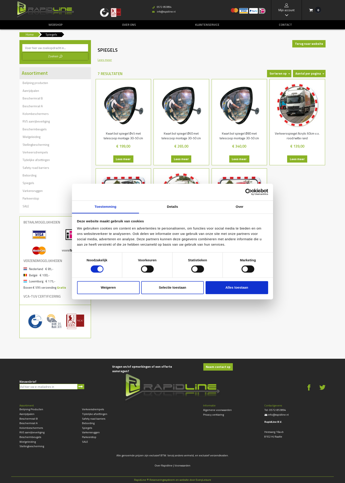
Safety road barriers (36, 167)
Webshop (55, 24)
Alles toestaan (236, 288)
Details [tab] (172, 206)
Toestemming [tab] (105, 206)
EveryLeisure (203, 480)
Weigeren (108, 288)
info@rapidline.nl (164, 11)
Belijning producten (35, 82)
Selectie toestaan (172, 288)
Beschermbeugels (35, 129)
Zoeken (55, 56)
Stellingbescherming (36, 144)
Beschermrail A (33, 106)
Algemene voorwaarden (217, 410)
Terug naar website (309, 43)
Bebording (29, 175)
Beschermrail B (33, 98)
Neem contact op (218, 366)
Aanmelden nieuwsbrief (80, 386)
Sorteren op (278, 73)
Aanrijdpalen (31, 90)
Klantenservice (207, 24)
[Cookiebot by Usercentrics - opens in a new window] (248, 192)
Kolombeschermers (36, 113)
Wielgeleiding (31, 136)
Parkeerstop (31, 198)
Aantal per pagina (308, 73)
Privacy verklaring (213, 414)
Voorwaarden (182, 465)
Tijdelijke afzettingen (36, 159)
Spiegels (28, 182)
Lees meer (123, 159)
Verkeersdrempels (35, 152)
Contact (285, 24)
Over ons (129, 24)
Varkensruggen (33, 190)
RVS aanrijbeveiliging (36, 121)
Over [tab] (240, 206)
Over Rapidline (163, 465)
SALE (26, 206)
